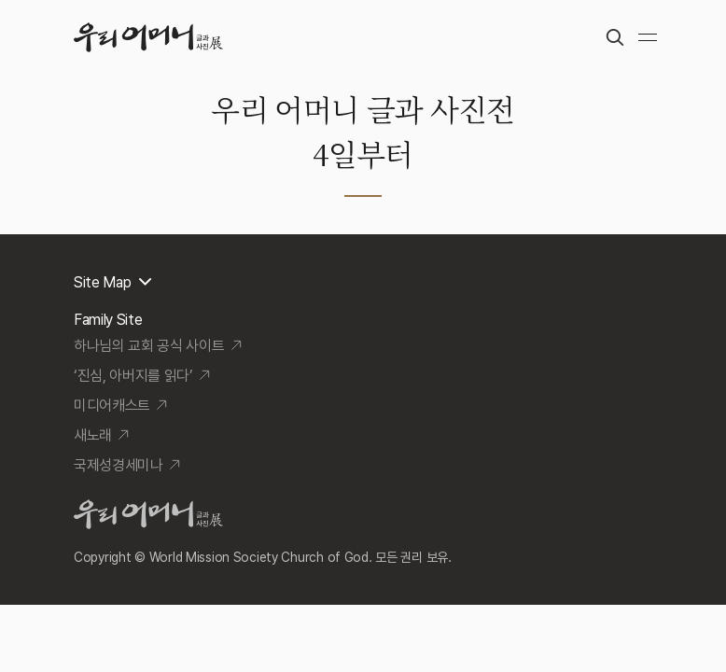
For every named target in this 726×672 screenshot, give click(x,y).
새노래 (93, 435)
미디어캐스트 (112, 405)
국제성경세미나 (118, 465)
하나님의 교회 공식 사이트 (149, 346)
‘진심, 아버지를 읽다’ (133, 376)
